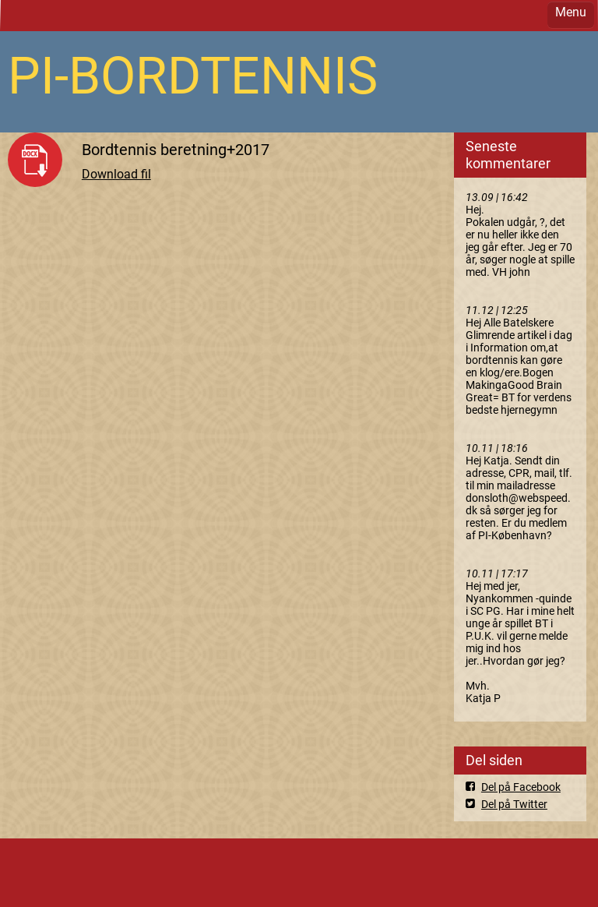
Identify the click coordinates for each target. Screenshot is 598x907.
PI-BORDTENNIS (193, 76)
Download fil (116, 174)
